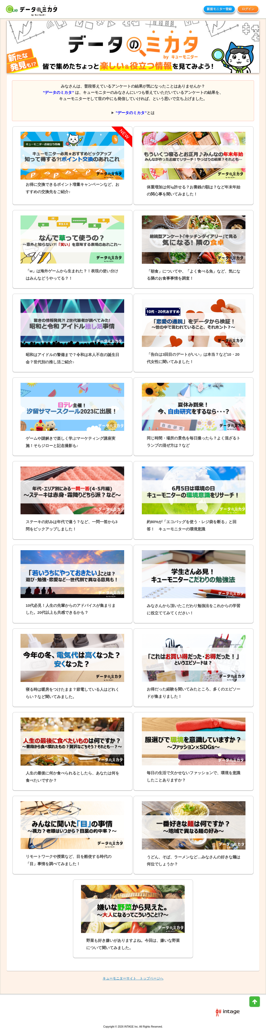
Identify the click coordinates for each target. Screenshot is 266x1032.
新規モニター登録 (219, 9)
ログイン (248, 9)
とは (135, 112)
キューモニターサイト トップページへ (133, 978)
